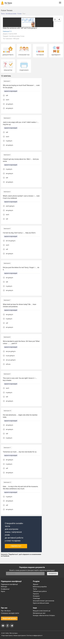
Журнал (35, 584)
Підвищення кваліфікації (9, 584)
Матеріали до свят (39, 613)
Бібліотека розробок (40, 587)
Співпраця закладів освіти (10, 613)
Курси (3, 591)
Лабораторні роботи (40, 591)
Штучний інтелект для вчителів (43, 601)
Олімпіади (36, 598)
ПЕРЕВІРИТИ (52, 573)
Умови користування (19, 635)
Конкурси (36, 596)
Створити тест (16, 546)
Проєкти (36, 594)
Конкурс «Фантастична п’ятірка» (44, 615)
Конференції (5, 589)
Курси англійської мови (41, 603)
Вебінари (4, 587)
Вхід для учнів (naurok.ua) (41, 611)
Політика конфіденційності (34, 635)
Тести (35, 589)
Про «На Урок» (6, 611)
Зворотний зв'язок (9, 618)
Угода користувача (6, 635)
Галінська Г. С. (7, 31)
